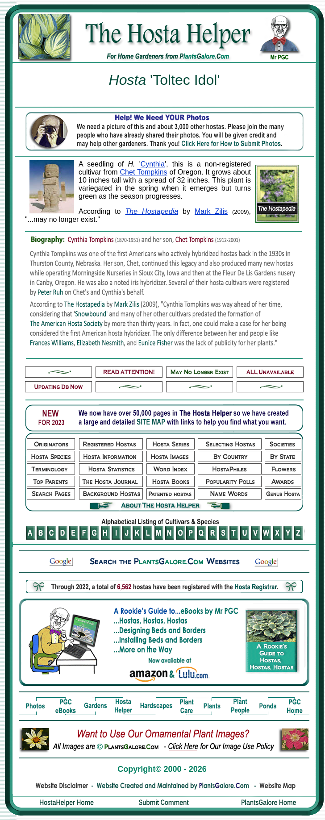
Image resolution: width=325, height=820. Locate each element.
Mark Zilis (211, 211)
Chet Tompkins (143, 172)
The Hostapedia (152, 211)
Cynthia (153, 164)
